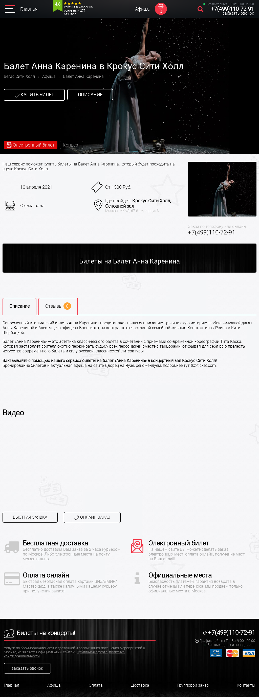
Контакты (246, 685)
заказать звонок (238, 13)
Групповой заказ (193, 685)
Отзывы (58, 306)
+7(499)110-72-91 (232, 9)
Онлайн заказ (92, 517)
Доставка (140, 685)
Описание (90, 94)
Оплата (96, 685)
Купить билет (34, 95)
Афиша (142, 9)
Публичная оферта (92, 652)
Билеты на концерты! (39, 633)
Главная (28, 9)
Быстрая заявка (30, 517)
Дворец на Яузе (119, 365)
